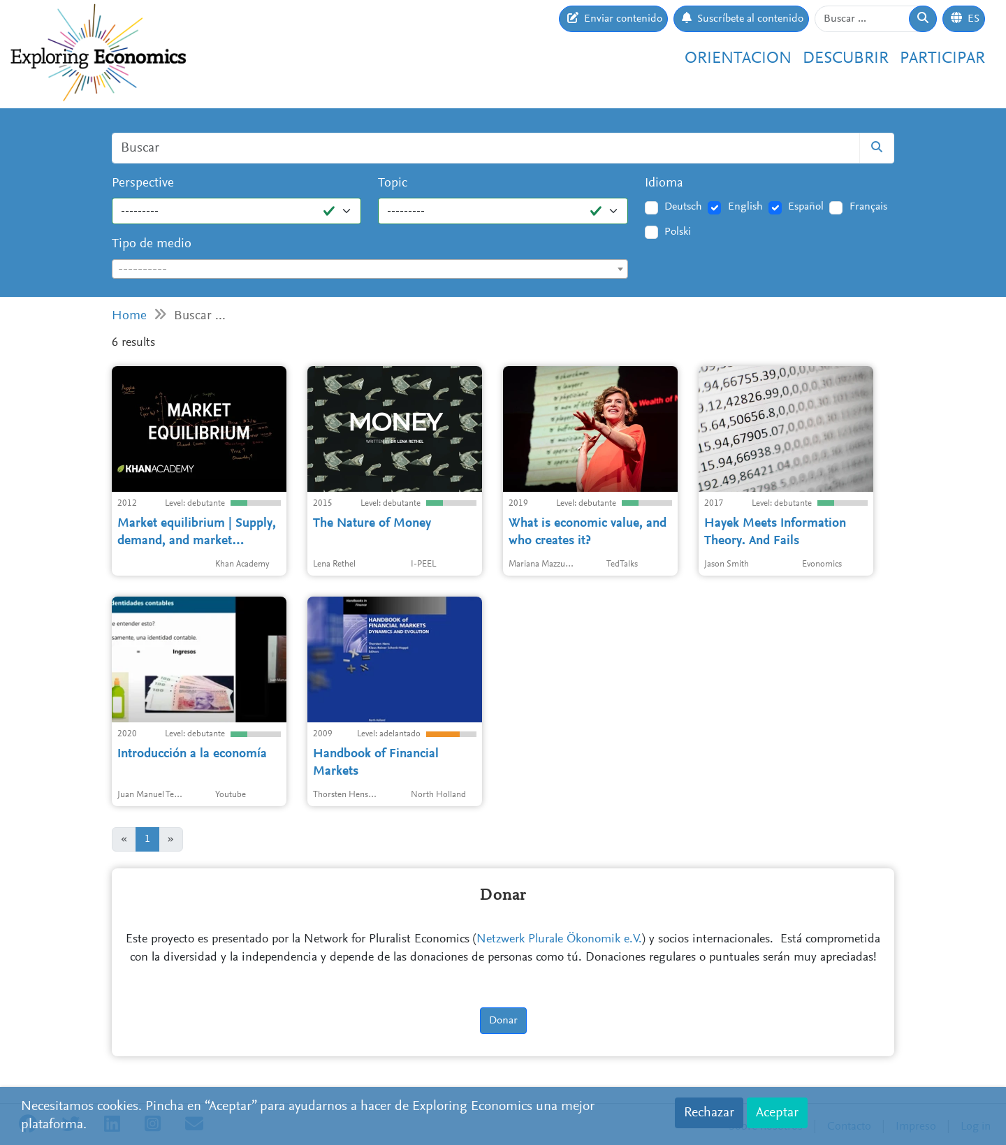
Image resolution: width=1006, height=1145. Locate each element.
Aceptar (777, 1113)
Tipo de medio (151, 244)
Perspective (143, 183)
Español (806, 206)
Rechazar (709, 1113)
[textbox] (369, 269)
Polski (677, 232)
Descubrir (846, 58)
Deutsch (683, 206)
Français (868, 206)
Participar (942, 58)
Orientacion (738, 58)
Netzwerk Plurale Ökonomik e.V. (559, 939)
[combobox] (370, 269)
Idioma (664, 183)
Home (129, 316)
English (745, 206)
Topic (392, 183)
